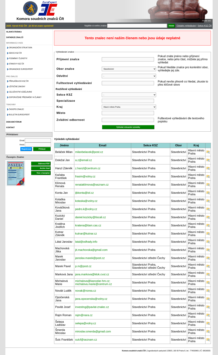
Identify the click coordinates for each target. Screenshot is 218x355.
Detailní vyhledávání (186, 25)
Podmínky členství (18, 58)
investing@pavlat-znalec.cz (92, 307)
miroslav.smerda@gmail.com (93, 331)
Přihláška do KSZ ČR (19, 81)
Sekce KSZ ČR (205, 25)
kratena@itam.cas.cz (88, 225)
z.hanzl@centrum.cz (87, 168)
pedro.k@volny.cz (86, 209)
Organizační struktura (20, 48)
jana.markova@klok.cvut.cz (92, 274)
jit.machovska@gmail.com (91, 249)
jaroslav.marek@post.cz (90, 258)
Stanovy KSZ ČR (16, 64)
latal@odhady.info (86, 241)
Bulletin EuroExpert (19, 115)
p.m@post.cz (83, 266)
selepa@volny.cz (85, 323)
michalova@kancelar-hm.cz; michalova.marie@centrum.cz (93, 282)
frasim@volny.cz (85, 176)
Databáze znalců (14, 37)
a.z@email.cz (83, 160)
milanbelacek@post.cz (89, 152)
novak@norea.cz (85, 290)
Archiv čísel (45, 168)
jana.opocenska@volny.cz (91, 298)
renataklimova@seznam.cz (92, 184)
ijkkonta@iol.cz (84, 192)
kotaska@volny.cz (86, 200)
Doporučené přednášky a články (25, 97)
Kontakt (10, 127)
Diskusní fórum (13, 122)
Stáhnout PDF (44, 164)
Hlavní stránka (14, 32)
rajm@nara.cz (84, 315)
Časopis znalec (16, 109)
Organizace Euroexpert (21, 69)
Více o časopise (43, 173)
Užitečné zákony (17, 86)
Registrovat (26, 149)
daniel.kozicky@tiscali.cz (90, 217)
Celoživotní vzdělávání (20, 92)
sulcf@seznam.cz (86, 339)
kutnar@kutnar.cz (86, 233)
